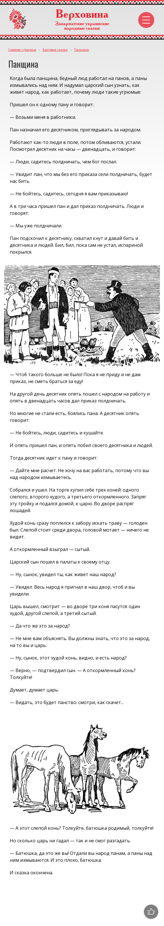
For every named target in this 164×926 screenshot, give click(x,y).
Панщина (81, 50)
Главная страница (22, 50)
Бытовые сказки (55, 50)
